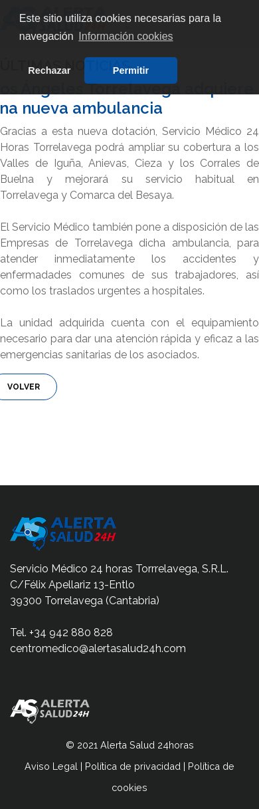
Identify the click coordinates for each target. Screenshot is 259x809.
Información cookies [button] (125, 36)
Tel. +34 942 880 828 (61, 632)
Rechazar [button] (49, 70)
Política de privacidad (133, 766)
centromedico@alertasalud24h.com (98, 648)
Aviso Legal (51, 766)
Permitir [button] (131, 70)
